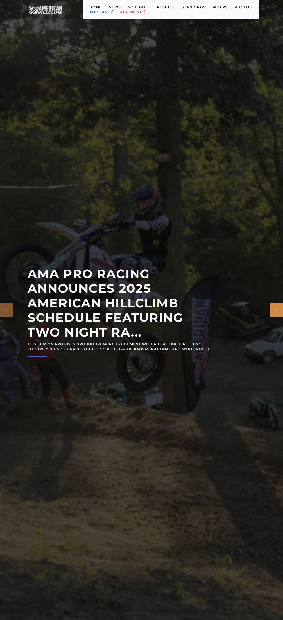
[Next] (276, 310)
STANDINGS (194, 7)
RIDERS (220, 7)
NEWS (115, 7)
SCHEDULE (139, 7)
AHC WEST (133, 12)
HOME (95, 7)
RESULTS (166, 7)
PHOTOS (243, 7)
